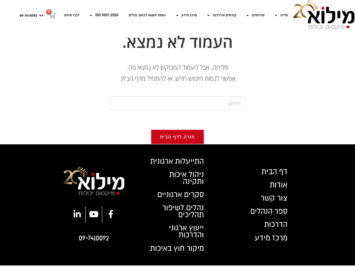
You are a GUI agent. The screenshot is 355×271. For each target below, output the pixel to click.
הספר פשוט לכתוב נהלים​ (147, 15)
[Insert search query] (177, 103)
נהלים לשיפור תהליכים (182, 215)
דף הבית (273, 174)
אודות (278, 188)
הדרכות (275, 229)
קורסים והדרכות (221, 15)
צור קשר (273, 201)
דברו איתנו (72, 15)
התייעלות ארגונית (176, 163)
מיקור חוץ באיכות (175, 253)
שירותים (255, 15)
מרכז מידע (186, 15)
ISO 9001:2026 (104, 15)
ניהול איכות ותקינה (185, 180)
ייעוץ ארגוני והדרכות (186, 236)
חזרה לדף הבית (177, 138)
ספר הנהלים (267, 215)
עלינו (281, 15)
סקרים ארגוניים (180, 198)
